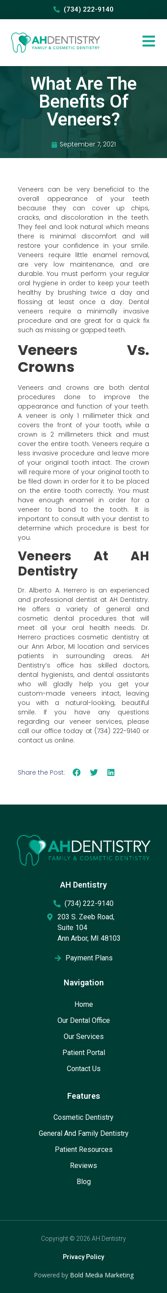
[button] (77, 772)
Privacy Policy (83, 1256)
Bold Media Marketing (102, 1275)
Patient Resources (84, 1149)
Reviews (83, 1165)
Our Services (84, 1036)
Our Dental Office (83, 1020)
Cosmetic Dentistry (83, 1117)
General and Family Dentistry (84, 1133)
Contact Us (84, 1068)
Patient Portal (83, 1052)
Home (83, 1004)
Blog (84, 1181)
